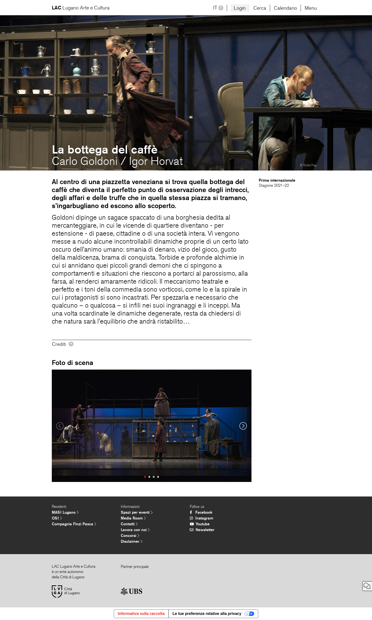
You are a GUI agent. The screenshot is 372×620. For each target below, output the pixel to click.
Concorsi (130, 535)
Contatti (129, 524)
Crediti (62, 344)
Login (240, 8)
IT (218, 8)
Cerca (259, 8)
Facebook (201, 512)
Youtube (200, 524)
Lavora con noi (135, 529)
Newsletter (202, 529)
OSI (57, 518)
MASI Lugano (65, 512)
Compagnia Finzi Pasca (74, 524)
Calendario (285, 8)
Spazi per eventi (137, 512)
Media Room (133, 518)
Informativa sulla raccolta (141, 614)
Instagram (201, 518)
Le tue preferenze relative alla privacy (207, 614)
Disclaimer (132, 541)
